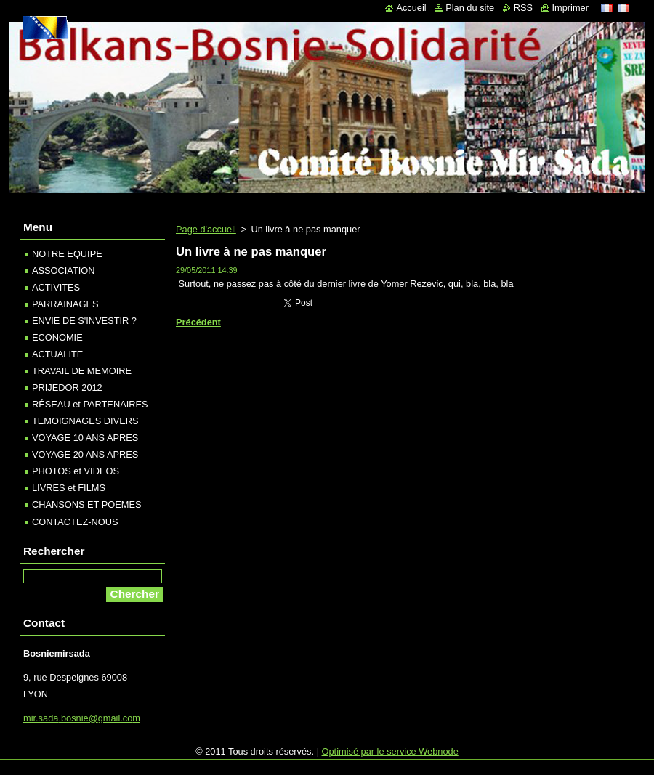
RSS (523, 7)
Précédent (198, 322)
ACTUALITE (57, 354)
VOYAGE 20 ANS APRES (85, 454)
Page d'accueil (206, 229)
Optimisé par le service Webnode (390, 751)
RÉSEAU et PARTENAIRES (90, 404)
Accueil (411, 7)
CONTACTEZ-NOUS (75, 521)
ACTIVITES (56, 287)
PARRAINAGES (65, 304)
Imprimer (570, 7)
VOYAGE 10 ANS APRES (85, 437)
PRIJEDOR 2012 (67, 387)
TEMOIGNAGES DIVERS (85, 420)
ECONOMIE (57, 337)
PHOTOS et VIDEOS (75, 471)
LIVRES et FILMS (68, 487)
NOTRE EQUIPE (67, 253)
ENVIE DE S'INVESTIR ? (84, 320)
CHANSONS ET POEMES (87, 504)
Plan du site (469, 7)
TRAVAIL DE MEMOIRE (82, 370)
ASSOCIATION (63, 270)
